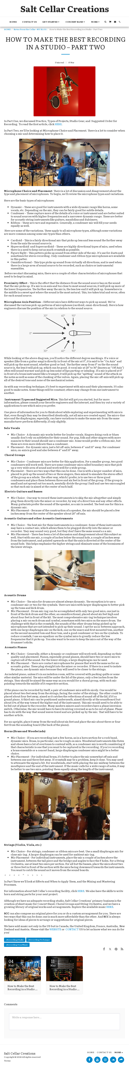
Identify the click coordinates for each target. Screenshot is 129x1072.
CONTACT (72, 929)
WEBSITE (55, 929)
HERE (58, 124)
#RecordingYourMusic (17, 944)
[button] (51, 22)
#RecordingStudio (15, 939)
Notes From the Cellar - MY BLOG (30, 29)
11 (53, 962)
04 (11, 962)
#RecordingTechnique (39, 939)
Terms (7, 1060)
